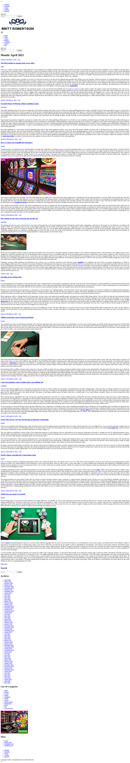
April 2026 (7, 580)
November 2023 (9, 627)
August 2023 (8, 632)
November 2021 (9, 666)
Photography (8, 703)
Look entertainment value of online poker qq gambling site (22, 382)
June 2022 (7, 655)
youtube (6, 9)
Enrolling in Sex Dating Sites (11, 277)
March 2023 (7, 640)
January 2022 (8, 663)
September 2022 (9, 650)
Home (6, 35)
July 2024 (7, 614)
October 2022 (8, 648)
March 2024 (7, 620)
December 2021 (9, 665)
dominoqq (13, 363)
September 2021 (9, 669)
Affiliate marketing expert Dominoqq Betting (17, 317)
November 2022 (9, 647)
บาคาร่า (7, 543)
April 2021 (7, 678)
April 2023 (7, 638)
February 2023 (8, 642)
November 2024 (9, 607)
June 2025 (7, 596)
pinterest (6, 11)
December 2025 (9, 586)
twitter (6, 8)
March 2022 (7, 660)
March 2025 (7, 601)
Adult (2, 66)
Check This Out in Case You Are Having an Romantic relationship (25, 420)
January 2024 (8, 624)
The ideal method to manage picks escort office (18, 63)
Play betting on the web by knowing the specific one (19, 218)
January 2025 (8, 604)
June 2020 (7, 681)
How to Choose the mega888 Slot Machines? (17, 143)
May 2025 (7, 598)
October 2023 (8, 629)
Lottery (6, 43)
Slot (5, 45)
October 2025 (8, 589)
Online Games (8, 702)
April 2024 (7, 619)
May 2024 (7, 617)
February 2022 (8, 661)
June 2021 (7, 674)
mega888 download (20, 202)
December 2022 (9, 645)
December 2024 (9, 606)
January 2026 (8, 585)
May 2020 (7, 683)
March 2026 (7, 581)
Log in (6, 740)
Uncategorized (8, 708)
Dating (3, 280)
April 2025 (7, 599)
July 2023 (7, 634)
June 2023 (7, 635)
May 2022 (7, 656)
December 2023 (9, 625)
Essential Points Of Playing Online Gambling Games (20, 104)
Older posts (4, 564)
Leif (19, 59)
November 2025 (9, 588)
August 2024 (8, 612)
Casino (6, 39)
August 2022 (8, 651)
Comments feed (9, 744)
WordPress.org (8, 745)
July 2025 (7, 594)
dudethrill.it (73, 86)
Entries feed (7, 742)
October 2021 (8, 668)
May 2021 (7, 676)
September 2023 (9, 630)
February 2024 (8, 622)
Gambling (7, 42)
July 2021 (7, 673)
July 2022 (7, 653)
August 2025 (8, 593)
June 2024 (7, 616)
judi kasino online (8, 136)
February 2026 (8, 583)
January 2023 (8, 643)
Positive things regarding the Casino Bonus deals (18, 455)
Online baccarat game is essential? (13, 494)
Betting (6, 40)
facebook (7, 6)
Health (6, 698)
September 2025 (9, 591)
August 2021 (8, 671)
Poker (6, 37)
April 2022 (7, 658)
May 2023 (7, 637)
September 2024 (9, 611)
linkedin (6, 4)
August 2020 (8, 679)
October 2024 (8, 609)
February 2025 (8, 602)
